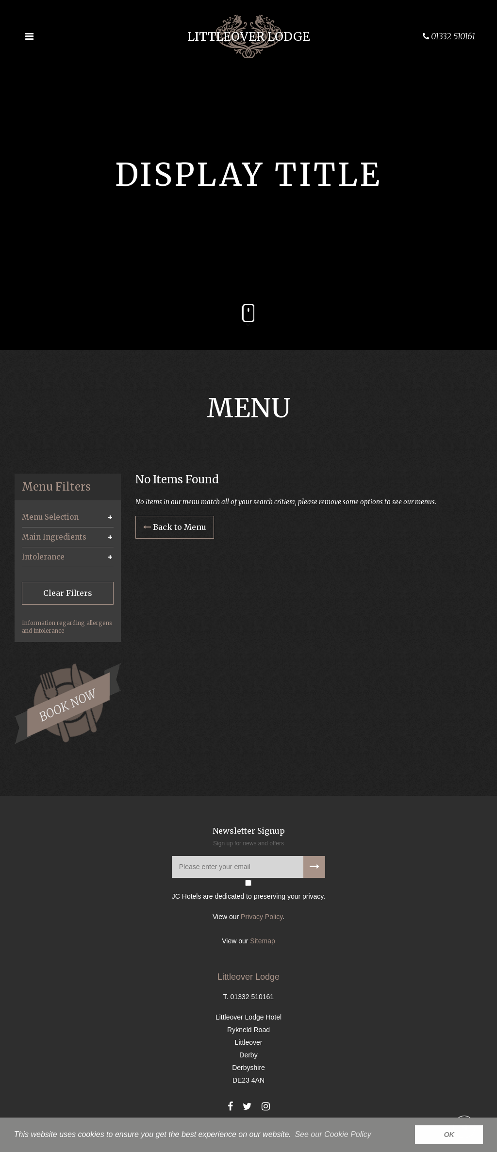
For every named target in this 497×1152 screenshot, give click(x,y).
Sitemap (262, 942)
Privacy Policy (261, 918)
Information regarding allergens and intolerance (67, 627)
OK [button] (449, 1134)
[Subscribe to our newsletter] (314, 868)
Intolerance (43, 556)
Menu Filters (56, 487)
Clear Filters (67, 593)
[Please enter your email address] (248, 868)
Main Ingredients (54, 537)
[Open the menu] (29, 36)
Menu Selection (50, 517)
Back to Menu (174, 527)
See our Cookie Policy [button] (333, 1134)
